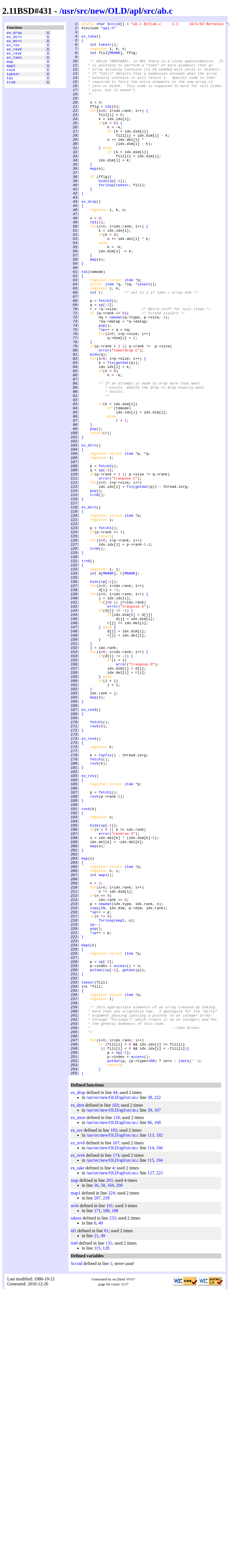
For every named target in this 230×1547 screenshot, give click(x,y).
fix (110, 431)
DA (152, 1268)
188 (115, 1421)
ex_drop (14, 33)
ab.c (165, 11)
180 (106, 1421)
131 (108, 1453)
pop (102, 386)
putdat (96, 1159)
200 (119, 1396)
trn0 (11, 92)
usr (68, 11)
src (82, 11)
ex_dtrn (14, 38)
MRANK (114, 59)
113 (150, 1345)
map (10, 68)
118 (116, 1328)
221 (159, 1383)
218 (106, 1408)
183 (113, 1341)
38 (149, 1308)
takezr (13, 82)
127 (150, 1383)
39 (149, 1320)
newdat (115, 376)
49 (103, 1446)
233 (112, 1428)
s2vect (144, 336)
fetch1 (105, 629)
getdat (122, 431)
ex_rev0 (14, 53)
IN (103, 1085)
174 (116, 1366)
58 (103, 1396)
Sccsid (113, 24)
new (97, 11)
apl (135, 11)
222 (157, 1308)
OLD (117, 11)
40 (100, 1433)
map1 (11, 73)
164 (110, 1396)
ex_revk (14, 58)
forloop (106, 217)
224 (111, 1403)
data (185, 1268)
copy (94, 1085)
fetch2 (105, 356)
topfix (105, 902)
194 (159, 1371)
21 (96, 1446)
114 (150, 1358)
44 (115, 1303)
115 (150, 1371)
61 (106, 1441)
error (104, 416)
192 (159, 1345)
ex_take (14, 63)
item (129, 331)
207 (97, 1408)
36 (96, 1396)
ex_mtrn (14, 43)
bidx (103, 212)
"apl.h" (108, 29)
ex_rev (13, 48)
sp (111, 212)
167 (157, 1320)
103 (115, 1315)
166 (159, 1358)
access (120, 1154)
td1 (10, 87)
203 (109, 1391)
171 (97, 1421)
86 (149, 1333)
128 (106, 1458)
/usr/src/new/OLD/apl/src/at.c (112, 1308)
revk (11, 77)
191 (109, 1416)
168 (157, 1333)
